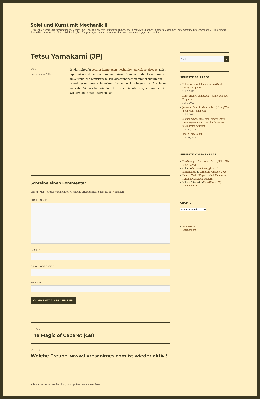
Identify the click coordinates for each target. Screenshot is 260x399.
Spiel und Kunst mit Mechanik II (69, 25)
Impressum (188, 226)
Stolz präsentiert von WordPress (84, 384)
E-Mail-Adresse (42, 266)
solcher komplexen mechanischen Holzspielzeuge (125, 69)
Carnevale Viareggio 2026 (204, 168)
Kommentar (40, 200)
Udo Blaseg (188, 161)
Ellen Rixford (189, 171)
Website (36, 282)
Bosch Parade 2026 (192, 134)
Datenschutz (189, 230)
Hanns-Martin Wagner (194, 175)
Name (35, 250)
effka (33, 69)
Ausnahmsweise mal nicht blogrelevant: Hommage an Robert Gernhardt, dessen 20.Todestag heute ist (203, 122)
